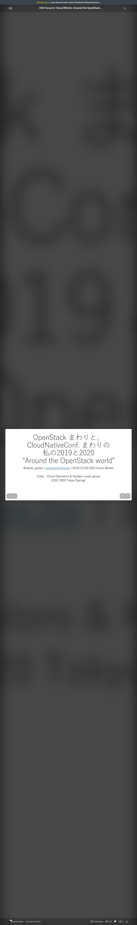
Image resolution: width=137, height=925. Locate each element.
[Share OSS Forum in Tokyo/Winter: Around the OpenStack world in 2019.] (115, 921)
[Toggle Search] (124, 8)
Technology (97, 921)
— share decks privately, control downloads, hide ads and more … (68, 2)
